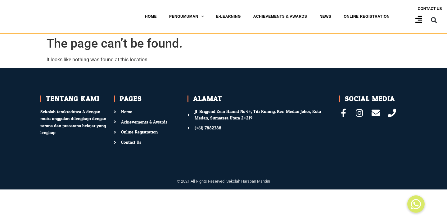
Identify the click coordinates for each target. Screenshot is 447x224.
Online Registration (367, 16)
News (325, 16)
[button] (434, 20)
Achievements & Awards (280, 16)
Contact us (430, 9)
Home (151, 16)
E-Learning (228, 16)
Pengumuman (186, 16)
